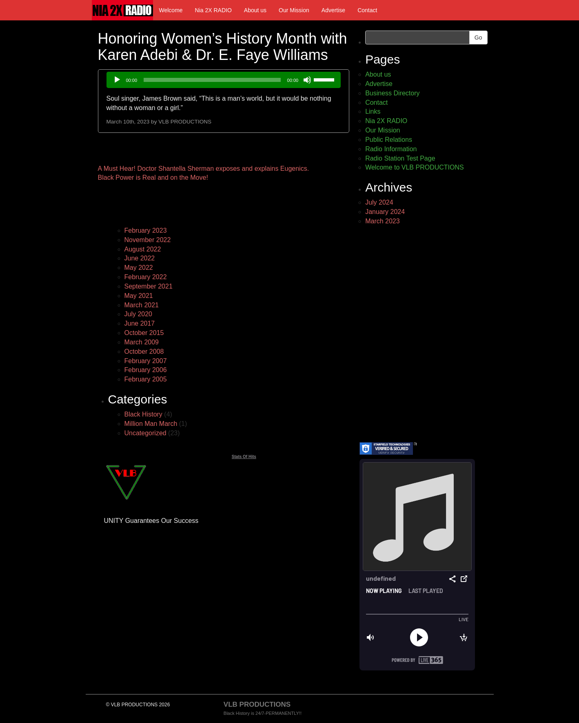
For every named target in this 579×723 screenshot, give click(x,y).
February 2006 (145, 369)
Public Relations (388, 139)
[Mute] (307, 80)
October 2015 (144, 332)
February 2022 (145, 276)
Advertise (333, 10)
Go (478, 37)
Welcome (171, 10)
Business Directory (392, 93)
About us (255, 10)
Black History (143, 414)
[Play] (117, 80)
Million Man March (150, 423)
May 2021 (138, 295)
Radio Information (391, 148)
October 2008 (144, 351)
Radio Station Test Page (400, 158)
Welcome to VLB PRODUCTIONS (414, 167)
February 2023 (145, 230)
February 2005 (145, 379)
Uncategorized (145, 433)
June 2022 (139, 258)
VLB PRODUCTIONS (184, 122)
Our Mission (294, 10)
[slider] (212, 80)
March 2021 (141, 305)
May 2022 (138, 267)
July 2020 (138, 314)
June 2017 (139, 323)
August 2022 (142, 249)
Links (372, 111)
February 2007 (145, 360)
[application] (223, 80)
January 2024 (385, 211)
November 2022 (147, 239)
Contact (367, 10)
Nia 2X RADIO (213, 10)
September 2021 (148, 286)
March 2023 (382, 221)
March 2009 (141, 342)
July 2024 (379, 202)
